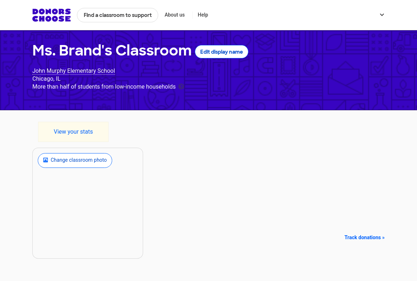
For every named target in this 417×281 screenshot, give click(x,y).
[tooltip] (181, 86)
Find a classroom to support (118, 15)
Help (203, 15)
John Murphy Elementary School (73, 70)
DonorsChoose (51, 15)
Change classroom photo (75, 160)
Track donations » (364, 237)
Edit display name (221, 52)
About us (175, 15)
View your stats (73, 131)
